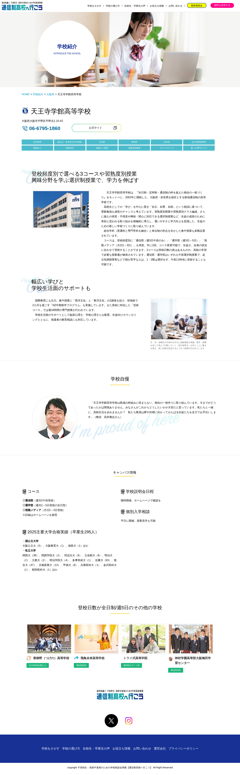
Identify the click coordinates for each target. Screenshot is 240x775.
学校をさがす (94, 5)
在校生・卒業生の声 (134, 5)
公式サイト (95, 127)
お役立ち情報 (157, 5)
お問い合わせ (175, 5)
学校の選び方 (113, 5)
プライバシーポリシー (183, 748)
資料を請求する (222, 5)
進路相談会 (196, 5)
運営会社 (160, 748)
